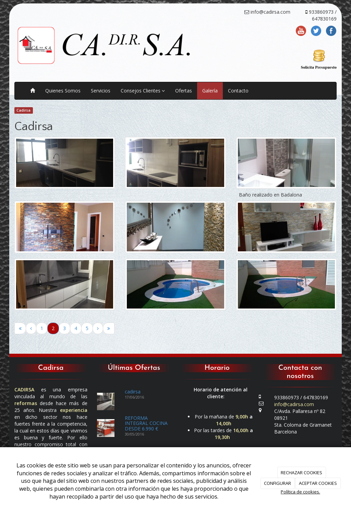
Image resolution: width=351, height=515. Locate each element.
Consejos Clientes (143, 90)
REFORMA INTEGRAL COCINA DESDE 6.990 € (146, 423)
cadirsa (133, 391)
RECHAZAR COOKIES (301, 472)
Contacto (238, 90)
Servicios (100, 90)
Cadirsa (23, 110)
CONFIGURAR (277, 483)
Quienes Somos (63, 90)
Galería (210, 90)
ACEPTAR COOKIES (318, 483)
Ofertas (183, 90)
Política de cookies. (300, 492)
